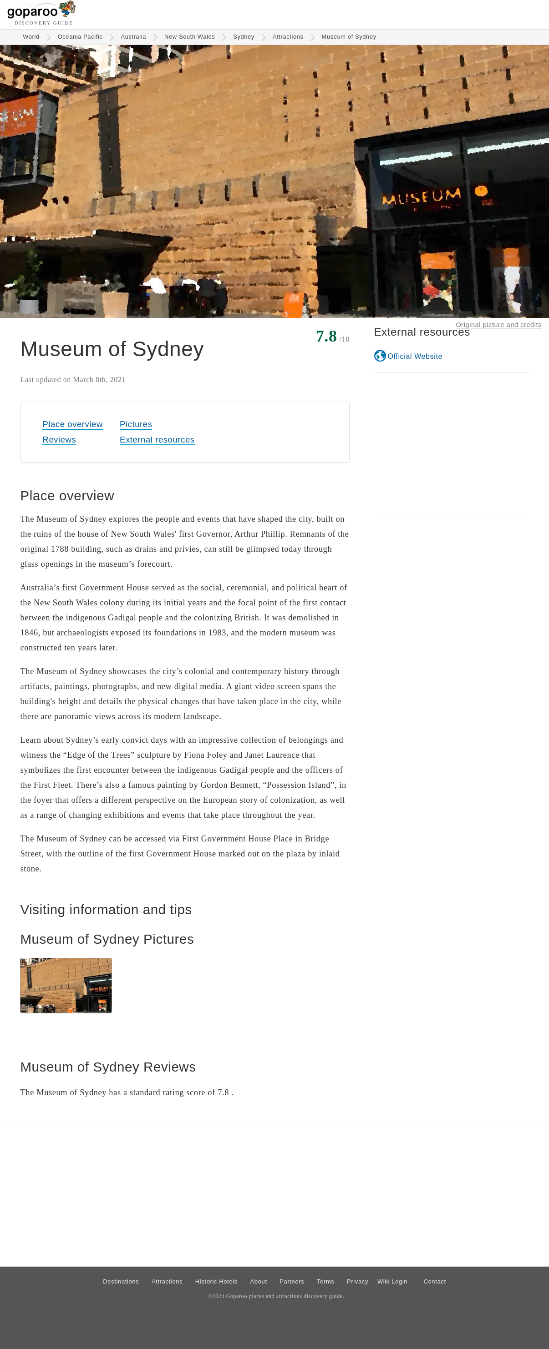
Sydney (243, 36)
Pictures (136, 424)
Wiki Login (392, 1281)
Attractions (288, 36)
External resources (157, 439)
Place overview (72, 424)
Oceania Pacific (80, 36)
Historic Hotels (216, 1281)
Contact (434, 1281)
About (258, 1281)
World (31, 36)
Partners (292, 1281)
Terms (326, 1281)
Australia (133, 36)
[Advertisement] (451, 444)
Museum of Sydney (349, 36)
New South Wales (189, 36)
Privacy (357, 1281)
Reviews (59, 439)
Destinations (121, 1281)
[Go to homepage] (41, 16)
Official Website (415, 356)
